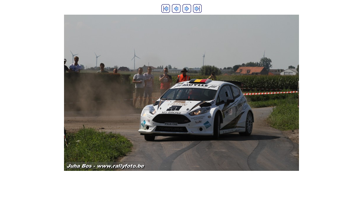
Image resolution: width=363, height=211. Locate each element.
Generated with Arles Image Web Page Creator (181, 183)
